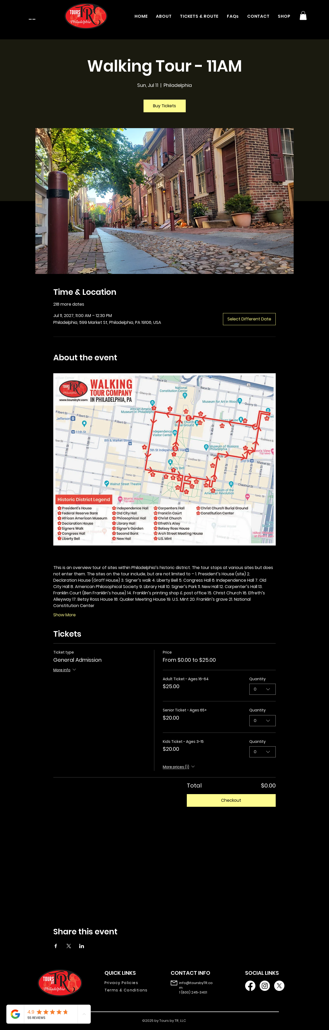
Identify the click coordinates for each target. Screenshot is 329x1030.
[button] (303, 15)
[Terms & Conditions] (129, 990)
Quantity (257, 679)
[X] (279, 986)
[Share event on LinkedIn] (81, 946)
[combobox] (262, 689)
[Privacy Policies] (129, 983)
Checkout (231, 800)
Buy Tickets (164, 106)
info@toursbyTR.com (196, 985)
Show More (64, 615)
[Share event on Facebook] (55, 946)
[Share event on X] (68, 946)
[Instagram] (265, 986)
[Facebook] (250, 986)
